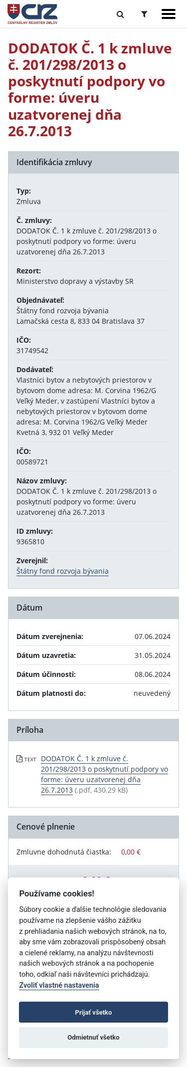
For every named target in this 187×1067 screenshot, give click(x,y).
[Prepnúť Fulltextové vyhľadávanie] (120, 13)
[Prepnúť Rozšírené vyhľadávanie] (144, 13)
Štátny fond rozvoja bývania (62, 571)
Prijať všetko (93, 1012)
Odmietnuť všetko (93, 1037)
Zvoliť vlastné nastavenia (59, 985)
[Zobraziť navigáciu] (168, 13)
